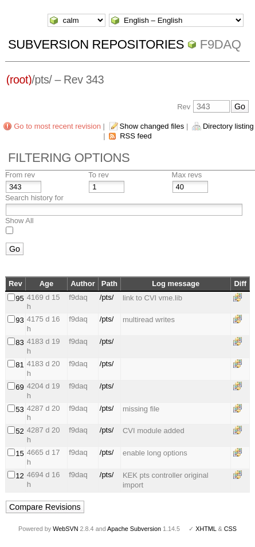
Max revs (187, 175)
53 (19, 409)
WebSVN (65, 528)
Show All (19, 220)
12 (19, 475)
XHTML (205, 528)
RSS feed (136, 136)
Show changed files (152, 126)
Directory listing (228, 126)
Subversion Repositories (96, 44)
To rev (98, 175)
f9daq (220, 44)
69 (19, 387)
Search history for (34, 197)
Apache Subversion (134, 528)
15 (19, 453)
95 (19, 298)
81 (19, 364)
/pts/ (107, 297)
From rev (20, 175)
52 (19, 431)
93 (19, 320)
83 (19, 342)
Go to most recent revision (57, 126)
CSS (230, 528)
